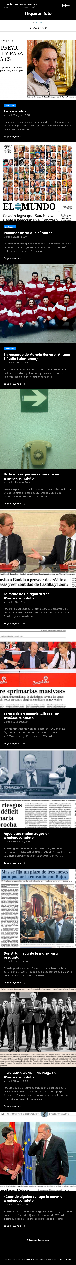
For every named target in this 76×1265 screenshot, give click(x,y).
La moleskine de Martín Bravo (20, 4)
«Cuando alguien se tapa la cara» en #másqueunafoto (34, 1198)
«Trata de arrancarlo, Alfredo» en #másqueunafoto (31, 716)
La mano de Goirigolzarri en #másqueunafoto (27, 596)
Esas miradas (15, 111)
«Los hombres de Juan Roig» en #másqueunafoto (30, 1075)
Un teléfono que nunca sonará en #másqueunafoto (31, 476)
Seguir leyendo (14, 136)
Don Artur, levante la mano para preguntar (31, 955)
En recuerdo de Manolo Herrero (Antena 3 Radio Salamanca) (37, 356)
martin (7, 115)
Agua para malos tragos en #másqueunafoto (26, 835)
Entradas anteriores (38, 1240)
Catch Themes (65, 1259)
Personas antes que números (28, 233)
